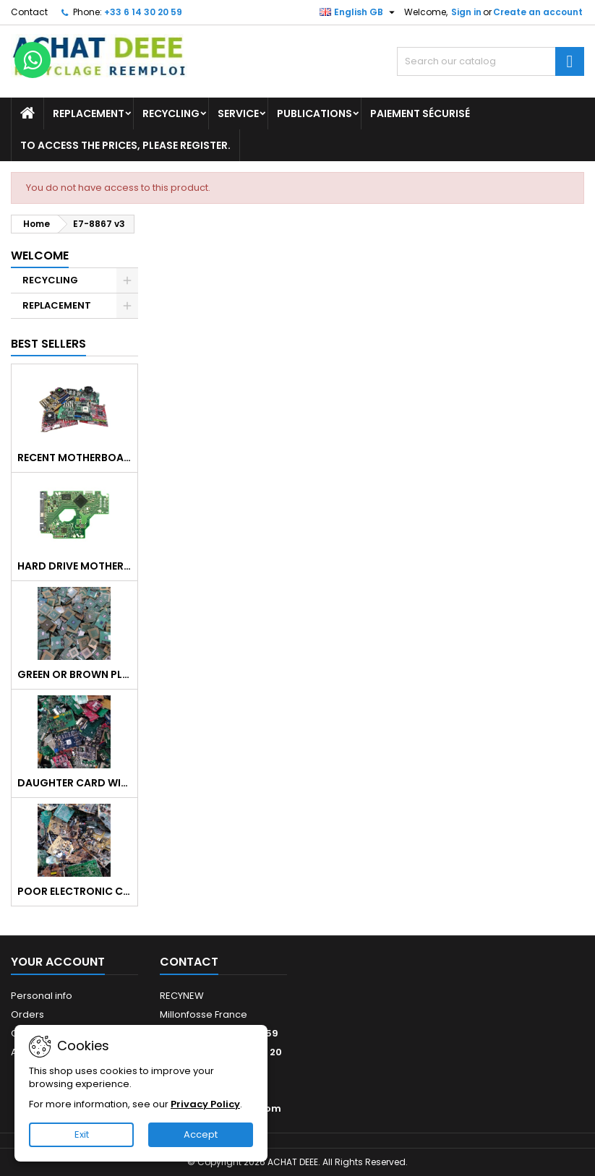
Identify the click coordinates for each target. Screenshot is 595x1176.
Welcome (40, 255)
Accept (201, 1134)
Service (238, 113)
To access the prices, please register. (125, 145)
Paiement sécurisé (420, 113)
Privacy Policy (205, 1104)
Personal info (41, 996)
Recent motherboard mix (74, 457)
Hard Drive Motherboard (74, 566)
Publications (314, 113)
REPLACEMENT (88, 113)
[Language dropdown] (359, 12)
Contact (29, 12)
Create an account (538, 12)
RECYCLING (171, 113)
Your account (58, 961)
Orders (27, 1014)
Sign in (466, 12)
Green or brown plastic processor (74, 674)
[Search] (490, 61)
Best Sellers (48, 343)
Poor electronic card (74, 891)
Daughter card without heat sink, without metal (74, 783)
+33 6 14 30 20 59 (143, 12)
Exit (81, 1134)
